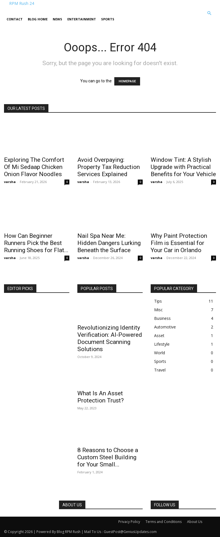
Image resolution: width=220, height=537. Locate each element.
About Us (194, 521)
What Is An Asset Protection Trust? (100, 397)
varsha (10, 182)
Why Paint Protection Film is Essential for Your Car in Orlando (179, 243)
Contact (15, 19)
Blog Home (38, 19)
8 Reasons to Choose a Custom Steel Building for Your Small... (107, 457)
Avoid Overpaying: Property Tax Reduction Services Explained (108, 167)
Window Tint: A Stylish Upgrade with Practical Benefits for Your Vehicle (183, 167)
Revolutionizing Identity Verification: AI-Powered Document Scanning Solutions (109, 338)
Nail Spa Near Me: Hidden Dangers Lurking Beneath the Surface (109, 243)
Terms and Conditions (164, 521)
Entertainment (81, 19)
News (57, 19)
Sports (107, 19)
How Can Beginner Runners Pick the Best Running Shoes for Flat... (36, 243)
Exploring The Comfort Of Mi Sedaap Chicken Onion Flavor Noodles (34, 167)
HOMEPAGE (127, 81)
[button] (209, 13)
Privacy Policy (129, 521)
